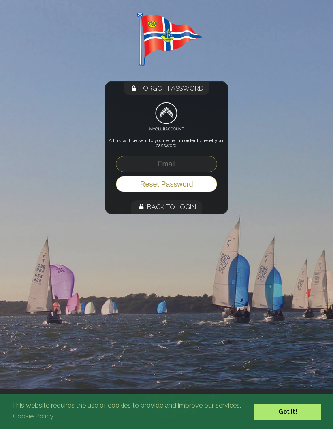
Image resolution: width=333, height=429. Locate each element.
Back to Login (166, 207)
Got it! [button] (287, 411)
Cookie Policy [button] (33, 416)
